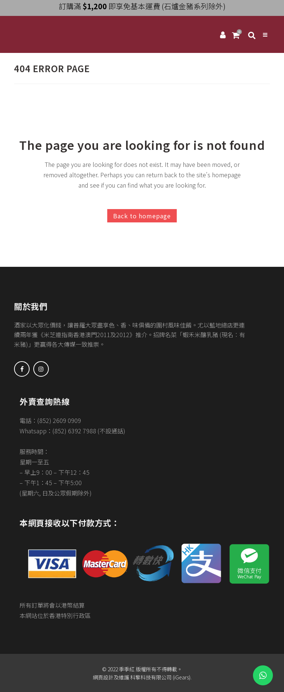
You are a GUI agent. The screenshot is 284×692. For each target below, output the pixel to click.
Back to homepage (142, 215)
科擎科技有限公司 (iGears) (159, 677)
